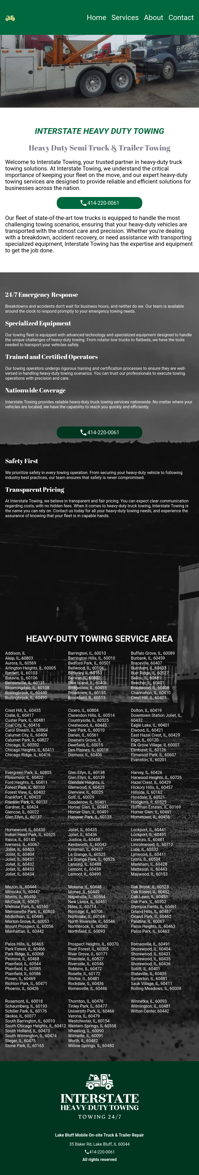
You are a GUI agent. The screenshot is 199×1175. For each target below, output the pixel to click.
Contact (181, 17)
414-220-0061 (99, 203)
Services (125, 17)
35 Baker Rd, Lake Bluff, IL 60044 (99, 1144)
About (154, 17)
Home (96, 17)
